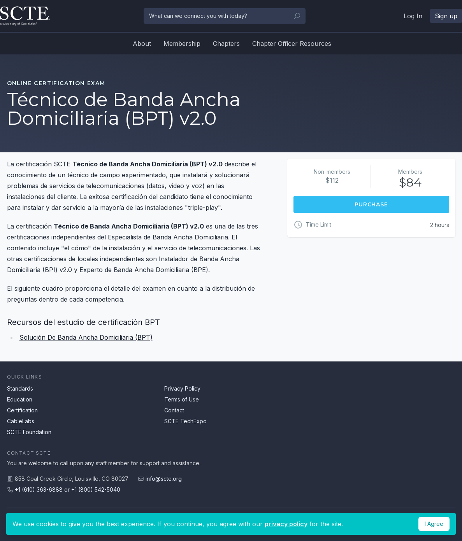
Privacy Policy (182, 388)
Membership (181, 43)
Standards (20, 388)
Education (19, 399)
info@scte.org (164, 478)
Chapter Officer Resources (291, 43)
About (142, 43)
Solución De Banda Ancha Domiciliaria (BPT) (86, 337)
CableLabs (20, 421)
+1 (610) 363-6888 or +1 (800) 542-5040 (67, 489)
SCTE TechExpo (185, 421)
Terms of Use (181, 399)
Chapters (226, 43)
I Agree (434, 523)
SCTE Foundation (29, 432)
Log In (413, 16)
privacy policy (286, 524)
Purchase (371, 204)
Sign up (446, 16)
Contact (174, 410)
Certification (22, 410)
